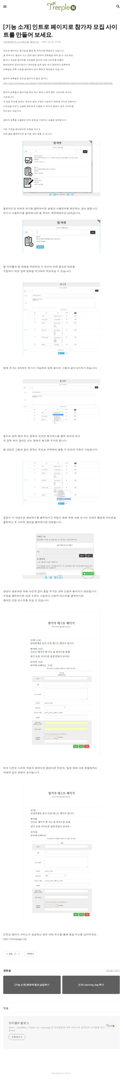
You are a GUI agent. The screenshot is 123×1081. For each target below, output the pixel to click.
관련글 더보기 (113, 970)
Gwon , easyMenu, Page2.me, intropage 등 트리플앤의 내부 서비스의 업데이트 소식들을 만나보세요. (57, 1029)
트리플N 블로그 (19, 1023)
